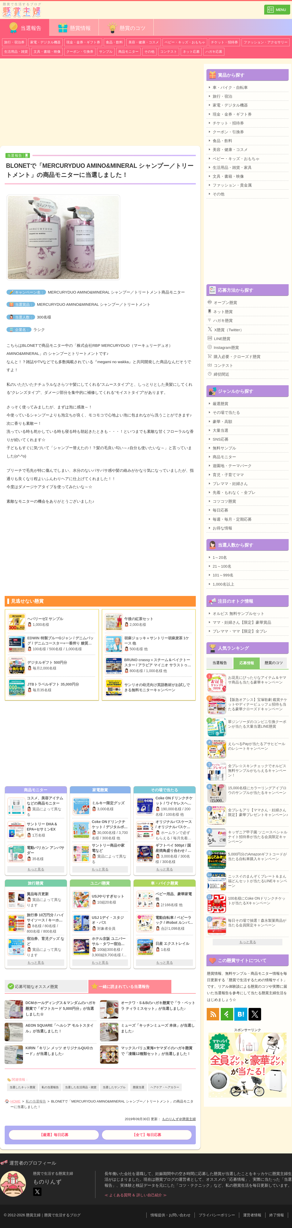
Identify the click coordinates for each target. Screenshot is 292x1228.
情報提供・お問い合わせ (171, 1215)
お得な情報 (220, 528)
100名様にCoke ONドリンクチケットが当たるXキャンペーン (256, 900)
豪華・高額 (220, 421)
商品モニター (128, 52)
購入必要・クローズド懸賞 (234, 356)
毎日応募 (218, 510)
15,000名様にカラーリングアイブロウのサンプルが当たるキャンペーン (257, 790)
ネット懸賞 (220, 311)
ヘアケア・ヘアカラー (165, 1087)
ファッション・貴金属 (230, 185)
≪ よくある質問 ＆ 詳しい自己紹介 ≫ (136, 1195)
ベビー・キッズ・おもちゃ (185, 42)
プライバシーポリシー (217, 1215)
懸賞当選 (138, 1087)
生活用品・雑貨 (16, 52)
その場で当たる (224, 412)
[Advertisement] (100, 103)
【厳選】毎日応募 (53, 1135)
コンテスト (168, 52)
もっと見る (35, 869)
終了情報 (276, 1215)
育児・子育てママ (226, 474)
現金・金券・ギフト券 (83, 42)
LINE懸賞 (219, 338)
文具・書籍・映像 (47, 52)
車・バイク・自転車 (228, 87)
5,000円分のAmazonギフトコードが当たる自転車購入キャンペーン (257, 856)
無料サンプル (222, 448)
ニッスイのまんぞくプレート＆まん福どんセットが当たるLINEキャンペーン (257, 881)
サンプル (106, 52)
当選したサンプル (114, 1087)
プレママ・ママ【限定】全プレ (237, 631)
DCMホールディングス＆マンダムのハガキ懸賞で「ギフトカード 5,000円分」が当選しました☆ (60, 1008)
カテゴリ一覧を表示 (277, 7)
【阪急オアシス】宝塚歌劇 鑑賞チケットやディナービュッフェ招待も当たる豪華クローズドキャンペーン (257, 704)
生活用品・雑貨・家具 (230, 167)
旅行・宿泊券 (14, 42)
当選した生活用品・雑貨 (80, 1087)
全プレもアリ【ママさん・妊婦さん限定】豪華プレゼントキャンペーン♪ (258, 812)
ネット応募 (191, 52)
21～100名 (219, 566)
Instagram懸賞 (223, 347)
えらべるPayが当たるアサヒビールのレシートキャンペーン (256, 746)
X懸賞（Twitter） (226, 329)
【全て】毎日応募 (146, 1135)
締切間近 (218, 374)
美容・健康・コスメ (143, 42)
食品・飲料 (114, 42)
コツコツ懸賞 (222, 501)
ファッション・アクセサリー (266, 42)
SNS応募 (218, 439)
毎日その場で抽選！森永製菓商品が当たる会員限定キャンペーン (257, 922)
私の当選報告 (50, 1087)
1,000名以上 (221, 584)
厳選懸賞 (218, 403)
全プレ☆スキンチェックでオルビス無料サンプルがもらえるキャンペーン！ (257, 770)
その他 (149, 52)
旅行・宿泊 (220, 96)
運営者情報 (252, 1215)
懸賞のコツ (126, 28)
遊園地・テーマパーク (230, 465)
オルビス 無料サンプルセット (236, 613)
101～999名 (220, 575)
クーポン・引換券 (79, 52)
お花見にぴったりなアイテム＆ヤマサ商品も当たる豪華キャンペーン (257, 679)
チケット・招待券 (224, 42)
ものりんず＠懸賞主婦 (179, 1119)
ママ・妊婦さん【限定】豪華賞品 (239, 622)
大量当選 (218, 430)
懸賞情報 (74, 28)
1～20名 (217, 557)
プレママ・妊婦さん (228, 483)
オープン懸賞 (222, 302)
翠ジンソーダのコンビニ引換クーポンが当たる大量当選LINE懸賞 (257, 724)
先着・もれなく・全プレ (232, 492)
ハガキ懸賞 (220, 320)
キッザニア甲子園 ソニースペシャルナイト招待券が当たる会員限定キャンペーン (257, 837)
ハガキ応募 (213, 52)
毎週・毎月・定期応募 (230, 519)
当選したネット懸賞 (22, 1087)
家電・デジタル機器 (45, 42)
